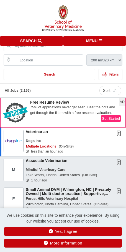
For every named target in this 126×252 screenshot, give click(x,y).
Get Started (111, 118)
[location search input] (47, 60)
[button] (94, 41)
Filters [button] (110, 74)
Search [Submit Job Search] (49, 74)
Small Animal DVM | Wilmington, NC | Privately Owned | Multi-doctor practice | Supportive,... (68, 191)
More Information (63, 243)
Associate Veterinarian (46, 160)
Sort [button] (110, 90)
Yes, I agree (63, 231)
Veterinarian (37, 131)
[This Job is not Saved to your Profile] (120, 134)
